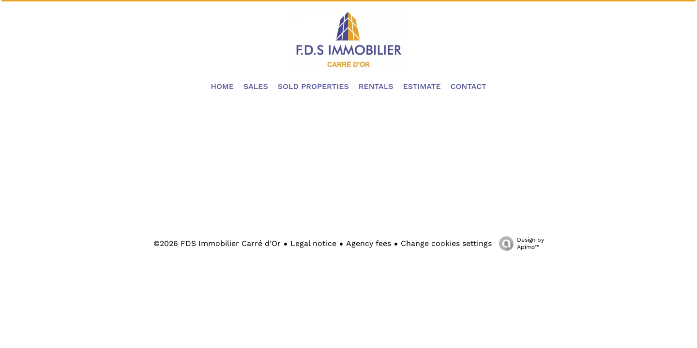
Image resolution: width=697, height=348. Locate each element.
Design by (519, 243)
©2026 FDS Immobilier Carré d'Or (217, 243)
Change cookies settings (446, 243)
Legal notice (313, 243)
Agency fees (368, 243)
